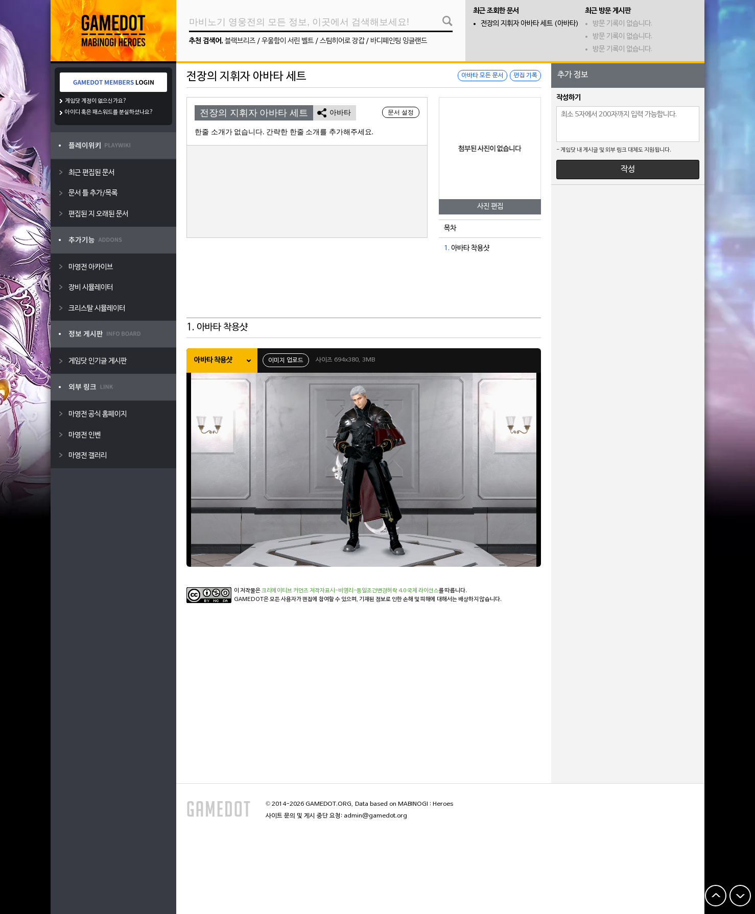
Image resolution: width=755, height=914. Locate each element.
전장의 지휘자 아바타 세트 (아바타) (530, 24)
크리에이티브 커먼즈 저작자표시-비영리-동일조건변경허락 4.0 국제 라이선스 (350, 591)
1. (447, 248)
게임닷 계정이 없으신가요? (96, 101)
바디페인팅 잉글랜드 (398, 41)
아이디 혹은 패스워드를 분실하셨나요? (109, 112)
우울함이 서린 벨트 (288, 41)
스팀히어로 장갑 (342, 41)
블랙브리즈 (240, 41)
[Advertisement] (363, 293)
